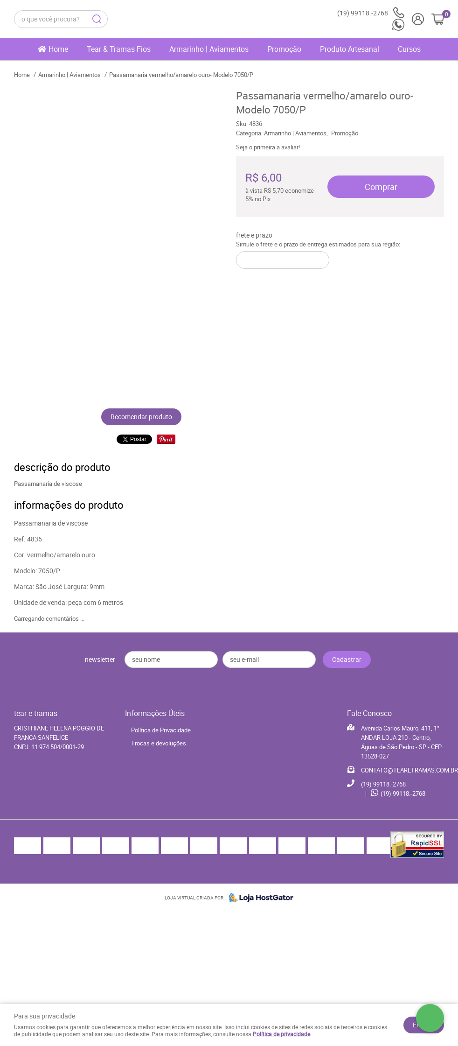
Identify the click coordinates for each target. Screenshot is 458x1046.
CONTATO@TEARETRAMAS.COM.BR (409, 770)
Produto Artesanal (349, 49)
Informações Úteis (155, 713)
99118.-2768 (370, 12)
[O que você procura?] (96, 19)
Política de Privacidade (161, 730)
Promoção (284, 49)
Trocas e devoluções (158, 743)
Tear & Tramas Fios (119, 49)
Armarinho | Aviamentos (209, 49)
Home (58, 49)
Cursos (409, 49)
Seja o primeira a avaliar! (268, 147)
